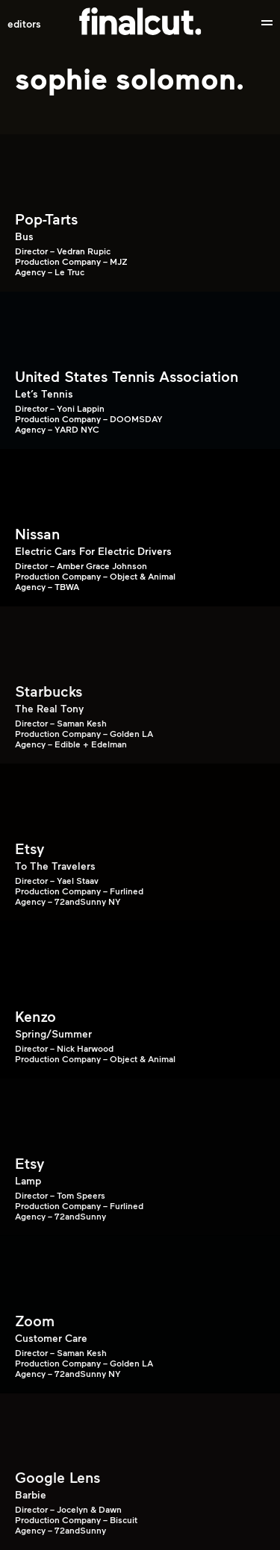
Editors (24, 23)
